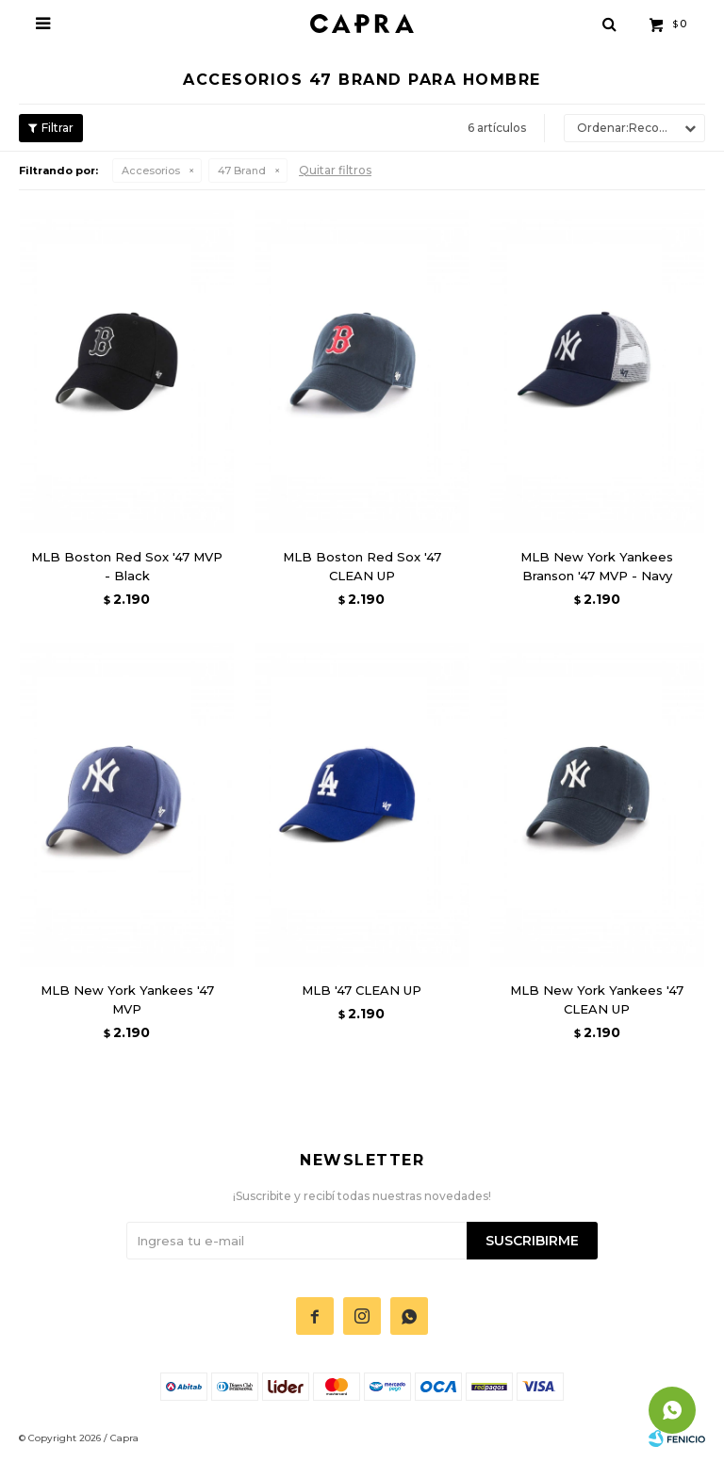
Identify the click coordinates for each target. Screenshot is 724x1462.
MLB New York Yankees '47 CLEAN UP (596, 999)
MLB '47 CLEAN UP (361, 990)
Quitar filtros (335, 170)
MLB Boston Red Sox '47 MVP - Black (126, 566)
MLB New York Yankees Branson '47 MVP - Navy (596, 566)
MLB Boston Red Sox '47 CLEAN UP (362, 566)
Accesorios (151, 170)
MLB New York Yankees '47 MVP (127, 999)
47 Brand (242, 170)
